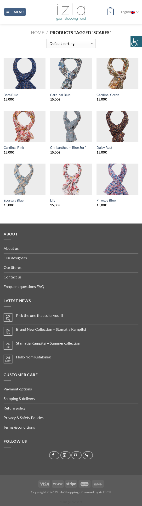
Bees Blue (11, 95)
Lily (52, 200)
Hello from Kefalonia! (33, 357)
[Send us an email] (76, 455)
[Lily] (71, 179)
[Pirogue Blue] (117, 179)
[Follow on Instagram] (65, 455)
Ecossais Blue (13, 200)
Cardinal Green (108, 95)
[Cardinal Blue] (71, 73)
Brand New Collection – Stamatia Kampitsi (51, 329)
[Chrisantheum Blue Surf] (71, 126)
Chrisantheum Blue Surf (68, 147)
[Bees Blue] (24, 73)
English (129, 12)
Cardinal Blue (60, 95)
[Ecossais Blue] (24, 179)
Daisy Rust (104, 147)
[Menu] (15, 12)
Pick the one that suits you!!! (39, 315)
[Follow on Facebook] (54, 455)
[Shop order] (71, 43)
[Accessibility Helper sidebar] (136, 41)
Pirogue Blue (106, 200)
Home (37, 32)
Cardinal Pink (14, 147)
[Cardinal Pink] (24, 126)
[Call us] (88, 455)
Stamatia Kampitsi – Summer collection (48, 343)
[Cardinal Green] (117, 73)
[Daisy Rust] (117, 126)
